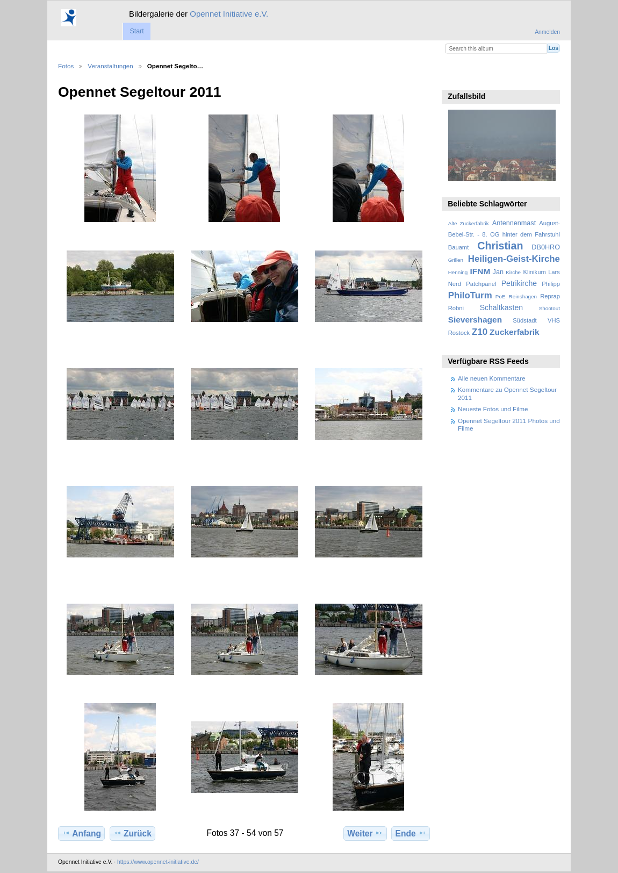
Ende (411, 833)
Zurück (132, 833)
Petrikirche (519, 283)
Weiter (365, 833)
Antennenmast (514, 223)
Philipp (551, 284)
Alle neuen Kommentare (491, 378)
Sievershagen (475, 319)
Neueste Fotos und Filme (493, 408)
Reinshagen (523, 296)
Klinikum (534, 272)
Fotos (66, 65)
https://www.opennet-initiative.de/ (158, 862)
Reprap (550, 296)
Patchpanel (481, 284)
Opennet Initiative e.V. (229, 13)
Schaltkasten (501, 307)
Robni (456, 308)
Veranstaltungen (110, 65)
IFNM (480, 271)
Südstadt (524, 320)
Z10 (479, 332)
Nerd (454, 284)
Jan (498, 272)
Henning (458, 272)
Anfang (81, 833)
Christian (500, 246)
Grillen (455, 260)
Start (136, 31)
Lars (554, 272)
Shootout (549, 308)
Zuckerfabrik (515, 332)
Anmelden (547, 32)
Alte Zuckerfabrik (468, 223)
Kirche (513, 272)
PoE (500, 296)
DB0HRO (545, 247)
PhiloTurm (470, 295)
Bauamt (458, 247)
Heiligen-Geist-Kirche (514, 259)
